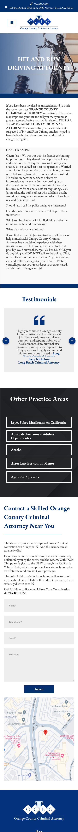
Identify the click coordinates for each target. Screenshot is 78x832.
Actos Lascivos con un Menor (32, 463)
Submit (39, 689)
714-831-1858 (41, 4)
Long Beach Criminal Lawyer (41, 355)
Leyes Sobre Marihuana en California (38, 422)
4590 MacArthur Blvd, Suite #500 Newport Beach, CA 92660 (40, 7)
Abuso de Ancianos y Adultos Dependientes (32, 436)
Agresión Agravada (25, 477)
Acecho (16, 449)
